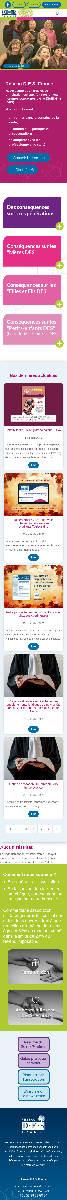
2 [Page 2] (18, 828)
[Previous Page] (10, 829)
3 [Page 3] (26, 828)
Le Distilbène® (22, 170)
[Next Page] (56, 829)
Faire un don (51, 4)
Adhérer (34, 4)
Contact (19, 4)
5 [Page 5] (41, 828)
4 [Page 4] (33, 828)
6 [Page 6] (48, 828)
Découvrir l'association (28, 158)
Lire (33, 465)
